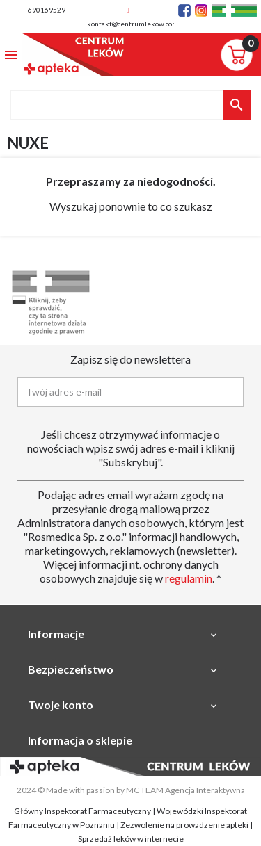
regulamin (188, 578)
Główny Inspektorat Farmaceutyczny (82, 811)
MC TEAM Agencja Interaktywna (185, 790)
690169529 (46, 10)
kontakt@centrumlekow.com (132, 23)
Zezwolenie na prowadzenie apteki (184, 825)
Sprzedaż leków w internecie (131, 838)
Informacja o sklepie (80, 740)
